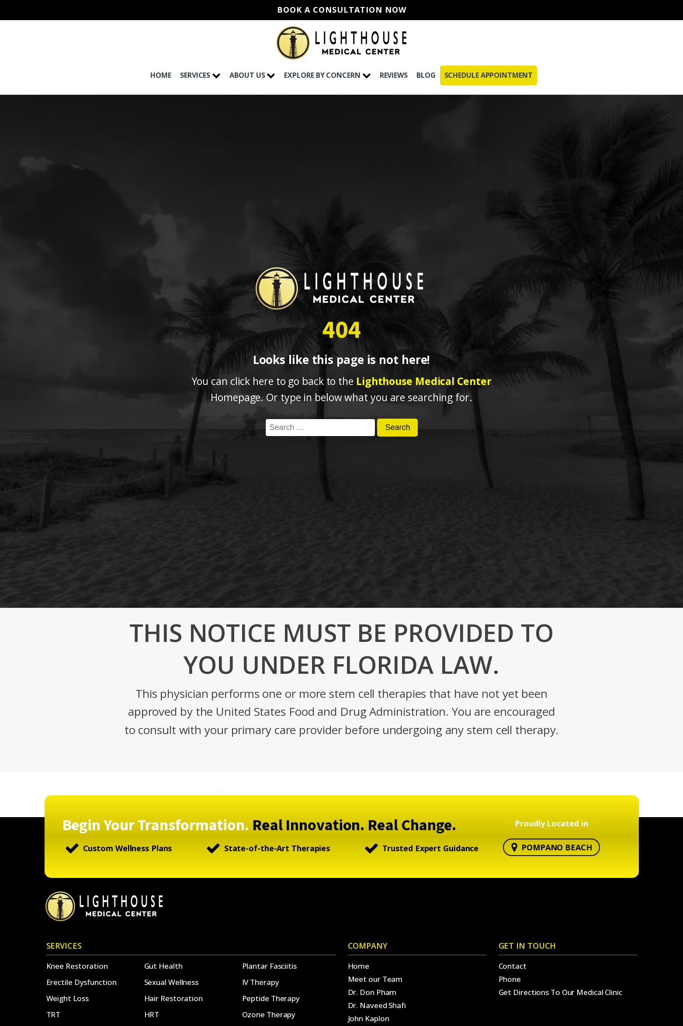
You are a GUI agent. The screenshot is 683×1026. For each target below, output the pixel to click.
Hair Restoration (173, 998)
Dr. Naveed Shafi (377, 1005)
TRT (53, 1014)
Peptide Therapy (271, 998)
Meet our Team (375, 979)
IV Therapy (260, 982)
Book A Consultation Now (341, 10)
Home (359, 966)
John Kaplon (368, 1018)
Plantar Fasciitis (269, 966)
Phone (510, 979)
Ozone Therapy (269, 1014)
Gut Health (163, 966)
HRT (151, 1014)
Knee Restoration (77, 966)
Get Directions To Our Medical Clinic (560, 992)
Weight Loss (67, 998)
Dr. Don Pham (372, 992)
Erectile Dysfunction (81, 982)
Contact (513, 966)
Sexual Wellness (171, 982)
